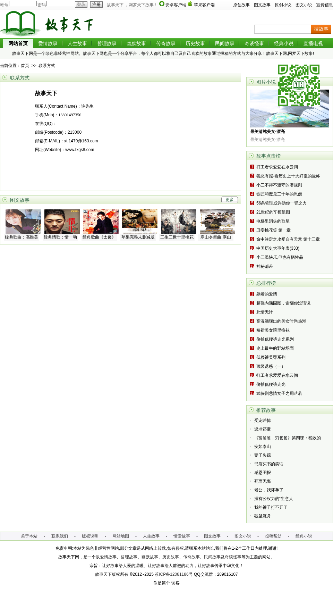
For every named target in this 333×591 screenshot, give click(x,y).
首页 (25, 65)
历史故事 (195, 43)
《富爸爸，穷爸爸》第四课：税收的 (287, 437)
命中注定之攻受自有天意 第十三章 (288, 239)
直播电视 (313, 43)
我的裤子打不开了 (271, 507)
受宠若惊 (262, 420)
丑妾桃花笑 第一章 (273, 230)
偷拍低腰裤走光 (270, 384)
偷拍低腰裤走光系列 (275, 339)
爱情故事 (48, 43)
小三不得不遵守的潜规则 (279, 185)
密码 (41, 4)
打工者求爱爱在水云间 (277, 167)
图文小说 (304, 4)
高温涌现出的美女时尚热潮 (281, 321)
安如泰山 (262, 446)
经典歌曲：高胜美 (21, 237)
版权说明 (90, 536)
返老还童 (262, 429)
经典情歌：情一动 (60, 237)
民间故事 (224, 43)
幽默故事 (136, 43)
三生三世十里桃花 (177, 237)
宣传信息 (324, 4)
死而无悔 (262, 481)
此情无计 (264, 312)
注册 (95, 4)
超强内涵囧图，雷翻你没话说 (283, 303)
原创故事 (241, 4)
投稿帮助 (273, 536)
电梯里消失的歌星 (273, 221)
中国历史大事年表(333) (277, 248)
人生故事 (77, 43)
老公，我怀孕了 (268, 490)
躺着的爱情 (266, 294)
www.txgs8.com (79, 149)
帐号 (4, 4)
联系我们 (59, 536)
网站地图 (120, 536)
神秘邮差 (264, 266)
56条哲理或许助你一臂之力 (281, 203)
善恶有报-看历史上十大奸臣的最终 (288, 176)
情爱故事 (181, 536)
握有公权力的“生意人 (273, 498)
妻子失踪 (262, 455)
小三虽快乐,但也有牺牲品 (279, 257)
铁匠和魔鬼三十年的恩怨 (279, 194)
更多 (229, 199)
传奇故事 (166, 43)
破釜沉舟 (262, 516)
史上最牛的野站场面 (275, 348)
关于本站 (29, 536)
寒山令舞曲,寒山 (215, 237)
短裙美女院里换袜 (273, 330)
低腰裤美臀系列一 (273, 357)
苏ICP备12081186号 (174, 574)
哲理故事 (107, 43)
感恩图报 (262, 472)
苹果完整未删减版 (138, 237)
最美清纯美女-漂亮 (267, 131)
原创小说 (283, 4)
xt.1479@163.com (81, 141)
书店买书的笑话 (268, 463)
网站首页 (18, 43)
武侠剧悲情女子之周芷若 (279, 393)
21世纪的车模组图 (273, 212)
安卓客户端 (175, 4)
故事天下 (103, 574)
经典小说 (283, 43)
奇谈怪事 (254, 43)
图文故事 (262, 4)
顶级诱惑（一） (270, 366)
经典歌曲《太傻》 (99, 237)
